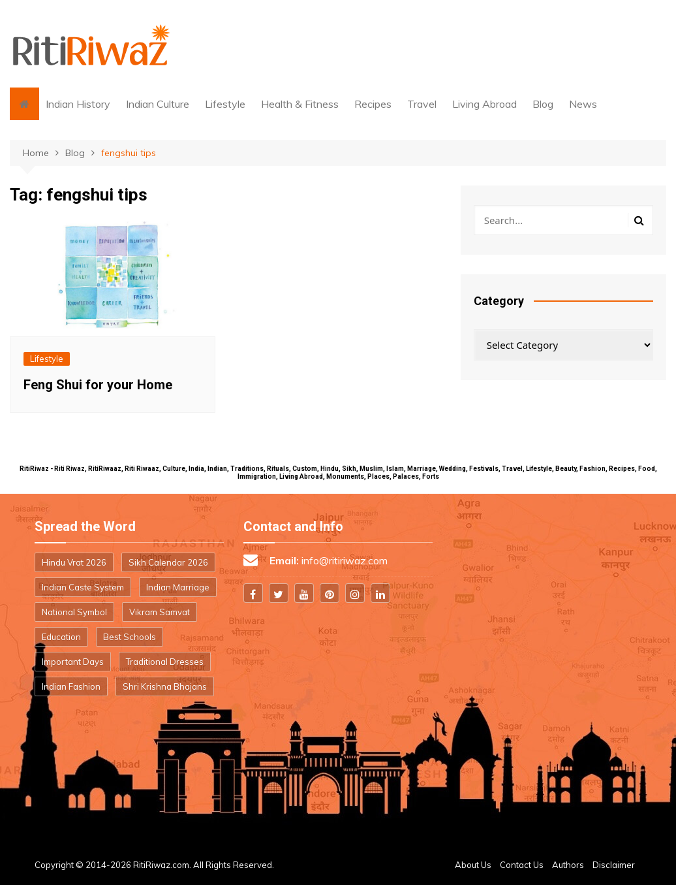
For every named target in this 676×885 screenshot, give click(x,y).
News (583, 103)
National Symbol (74, 612)
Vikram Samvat (159, 612)
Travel (422, 103)
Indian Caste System (83, 587)
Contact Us (522, 865)
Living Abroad (484, 103)
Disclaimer (613, 865)
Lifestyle (225, 103)
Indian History (78, 103)
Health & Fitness (300, 103)
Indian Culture (157, 103)
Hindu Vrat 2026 (74, 562)
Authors (568, 865)
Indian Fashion (71, 686)
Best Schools (129, 637)
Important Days (73, 661)
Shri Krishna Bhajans (165, 686)
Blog (542, 103)
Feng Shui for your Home (97, 385)
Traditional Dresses (165, 661)
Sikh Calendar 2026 (168, 562)
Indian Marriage (177, 587)
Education (61, 637)
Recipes (373, 103)
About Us (473, 865)
